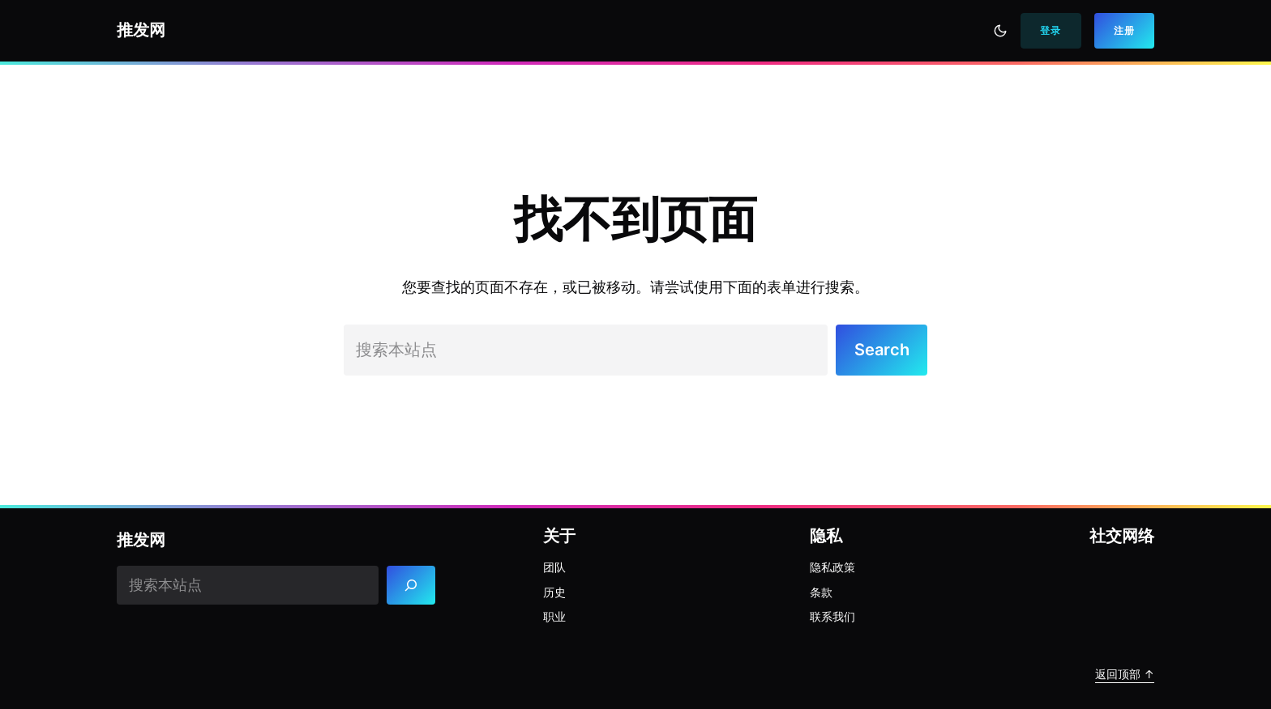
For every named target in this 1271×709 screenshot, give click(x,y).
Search (881, 349)
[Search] (411, 585)
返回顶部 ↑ (1124, 674)
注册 (1124, 30)
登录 (1050, 30)
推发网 (141, 30)
